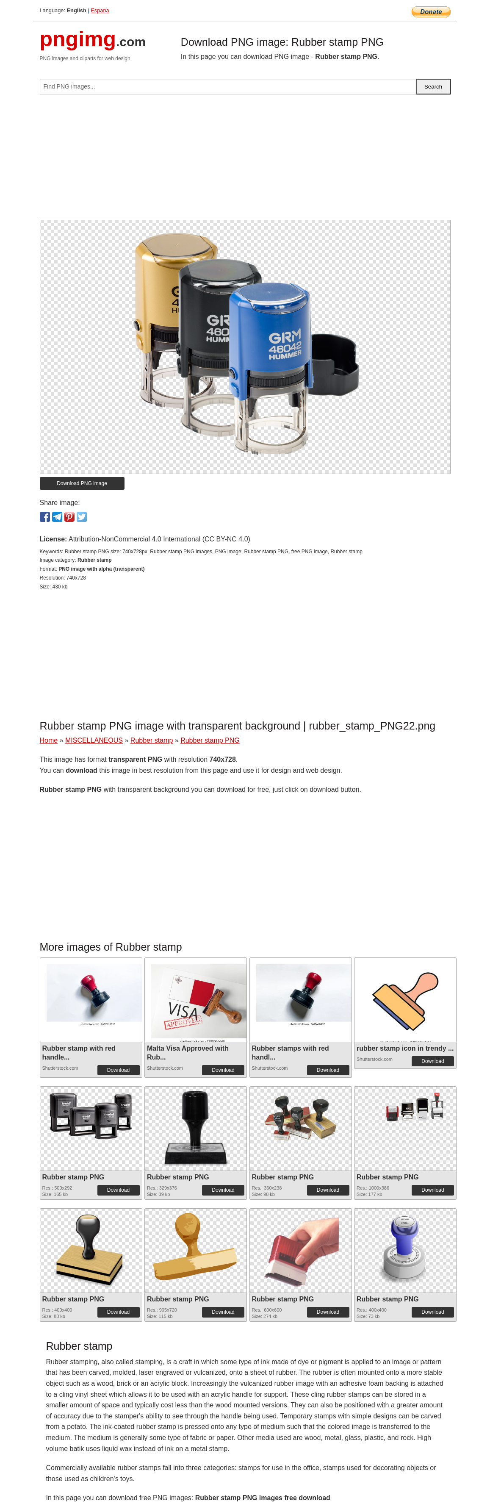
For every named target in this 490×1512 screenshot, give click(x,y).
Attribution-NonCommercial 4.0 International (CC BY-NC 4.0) (159, 539)
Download (118, 1070)
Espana (100, 10)
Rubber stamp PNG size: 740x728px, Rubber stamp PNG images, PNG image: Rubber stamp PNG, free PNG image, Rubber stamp (214, 552)
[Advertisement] (245, 160)
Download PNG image (82, 483)
